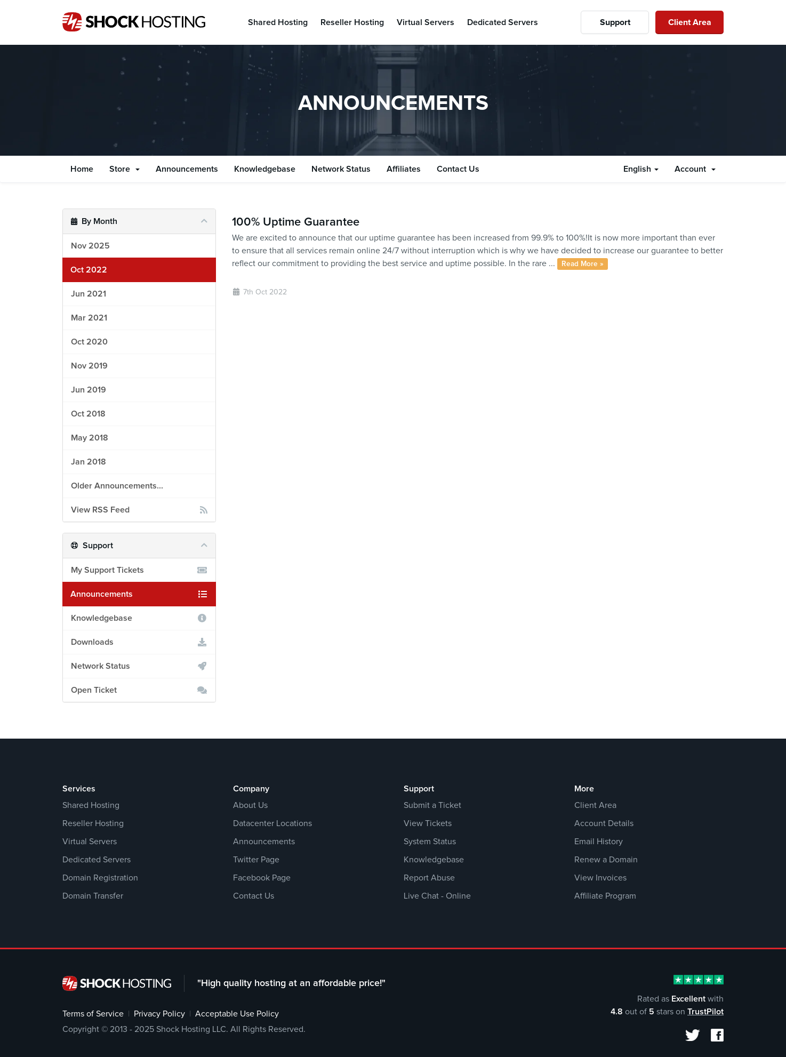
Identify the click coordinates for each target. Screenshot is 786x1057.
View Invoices (600, 878)
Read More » (583, 264)
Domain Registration (100, 878)
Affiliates (404, 169)
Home (81, 169)
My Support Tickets (139, 570)
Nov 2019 (89, 366)
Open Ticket (139, 690)
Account (695, 169)
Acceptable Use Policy (237, 1014)
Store (124, 169)
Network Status (341, 169)
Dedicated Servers (96, 859)
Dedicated (502, 22)
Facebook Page (262, 878)
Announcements (187, 169)
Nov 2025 (90, 246)
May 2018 (89, 438)
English (641, 169)
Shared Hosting (90, 805)
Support (615, 22)
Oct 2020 (89, 342)
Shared (278, 22)
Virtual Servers (89, 841)
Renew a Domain (606, 859)
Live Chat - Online (437, 896)
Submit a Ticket (432, 805)
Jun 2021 (88, 294)
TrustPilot (705, 1011)
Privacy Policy (159, 1014)
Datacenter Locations (272, 823)
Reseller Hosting (93, 823)
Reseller (352, 22)
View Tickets (428, 823)
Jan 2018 (88, 462)
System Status (430, 841)
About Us (250, 805)
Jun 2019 (88, 390)
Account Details (603, 823)
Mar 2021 (89, 318)
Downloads (139, 642)
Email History (598, 841)
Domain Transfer (92, 896)
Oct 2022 (88, 270)
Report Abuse (429, 878)
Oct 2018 (88, 414)
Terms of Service (93, 1014)
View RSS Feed (139, 509)
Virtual (425, 22)
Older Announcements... (117, 486)
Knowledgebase (264, 169)
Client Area (689, 22)
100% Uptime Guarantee (295, 222)
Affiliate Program (605, 896)
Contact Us (458, 169)
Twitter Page (256, 859)
